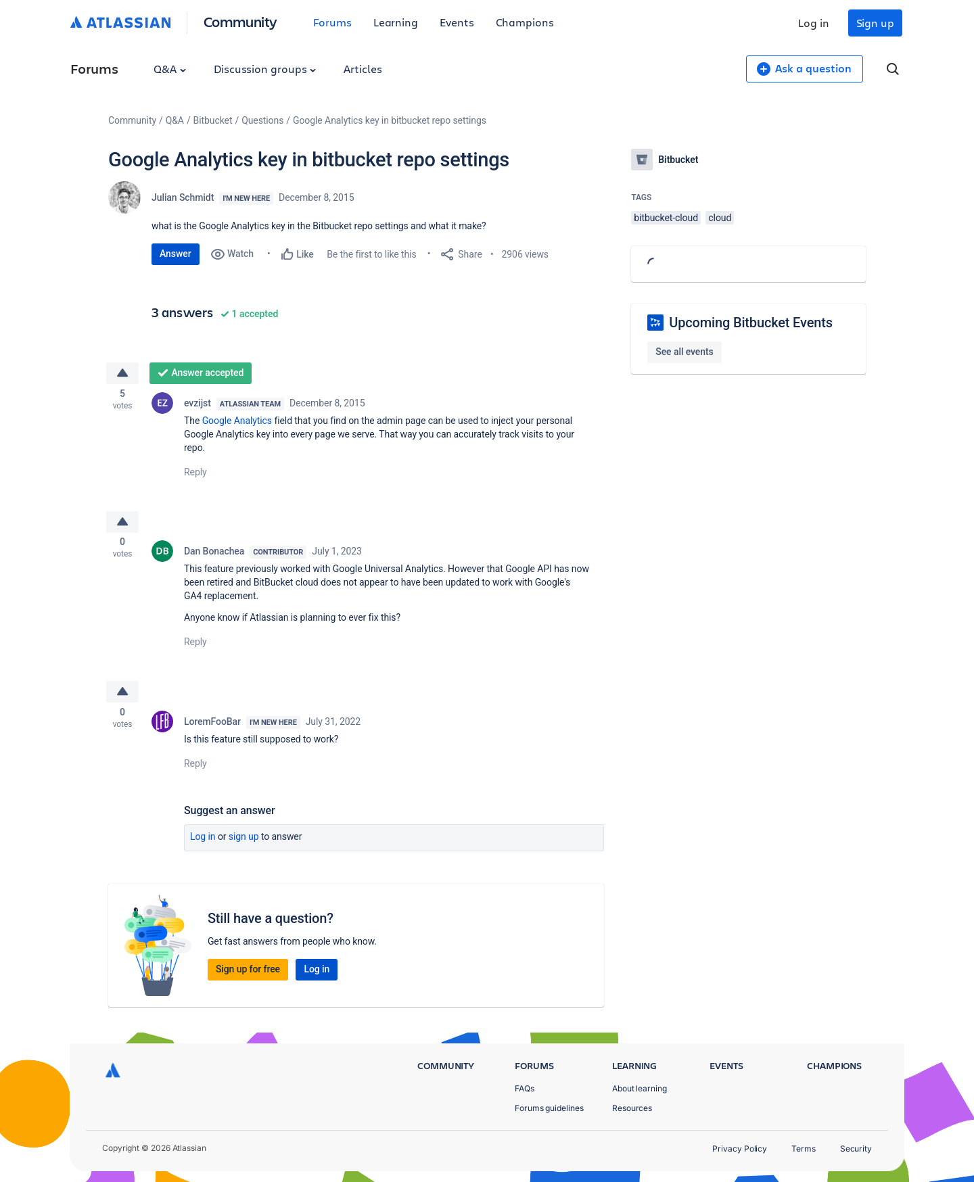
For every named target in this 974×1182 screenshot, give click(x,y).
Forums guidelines (549, 1108)
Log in (813, 23)
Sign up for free (248, 977)
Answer (175, 253)
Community (240, 21)
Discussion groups (265, 69)
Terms (803, 1148)
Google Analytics (237, 423)
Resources (632, 1108)
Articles (362, 69)
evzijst (197, 405)
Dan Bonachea (214, 557)
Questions (262, 120)
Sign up (875, 23)
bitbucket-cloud (666, 217)
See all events (684, 351)
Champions (525, 22)
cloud (719, 217)
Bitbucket (213, 120)
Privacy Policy (739, 1148)
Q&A (170, 69)
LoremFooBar (212, 730)
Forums (332, 22)
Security (856, 1148)
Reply (195, 474)
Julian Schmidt (183, 197)
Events (457, 22)
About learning (639, 1088)
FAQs (524, 1088)
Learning (395, 22)
